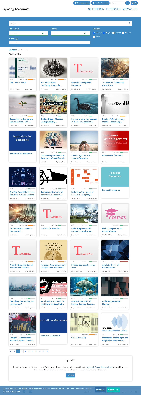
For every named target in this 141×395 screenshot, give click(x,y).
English (108, 33)
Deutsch (99, 33)
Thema (54, 29)
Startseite (13, 50)
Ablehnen (100, 390)
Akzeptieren (113, 390)
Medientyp (13, 39)
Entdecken (113, 9)
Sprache (96, 29)
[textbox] (49, 42)
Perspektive (14, 29)
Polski (98, 37)
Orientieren (96, 9)
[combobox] (49, 42)
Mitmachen (130, 9)
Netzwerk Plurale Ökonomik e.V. (99, 367)
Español (118, 33)
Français (128, 33)
